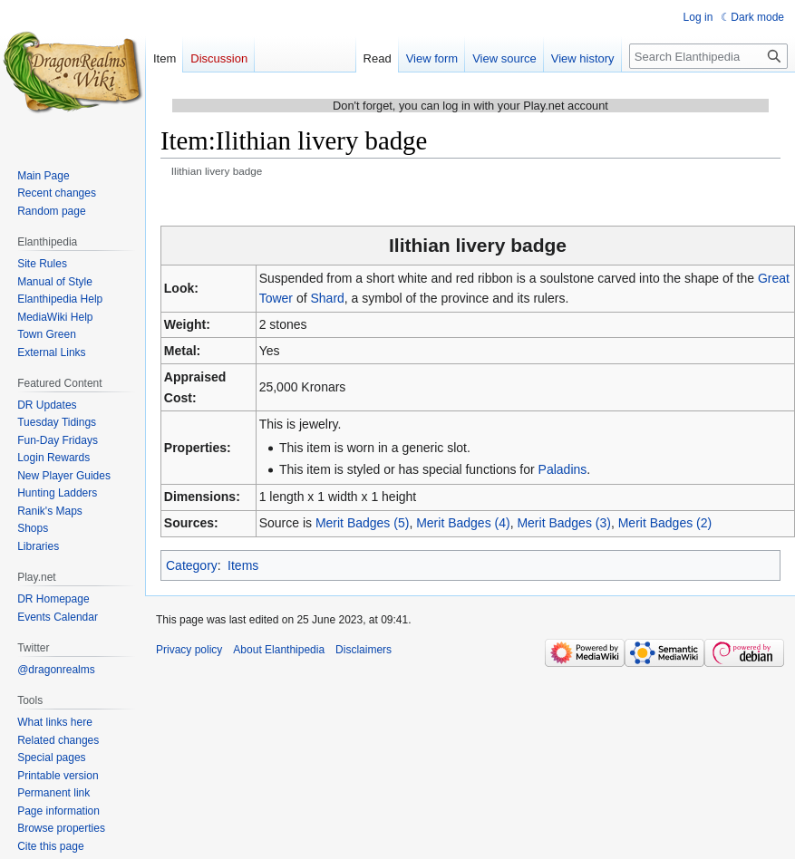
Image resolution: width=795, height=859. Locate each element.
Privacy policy (189, 649)
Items (243, 565)
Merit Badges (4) (462, 523)
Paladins (562, 469)
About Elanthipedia (279, 649)
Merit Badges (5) (362, 523)
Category (192, 565)
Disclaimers (363, 649)
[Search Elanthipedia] (708, 56)
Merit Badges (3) (563, 523)
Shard (327, 298)
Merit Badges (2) (665, 523)
